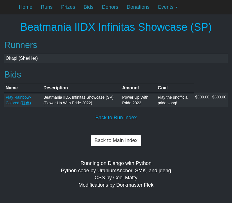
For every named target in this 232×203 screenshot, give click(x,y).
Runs (47, 7)
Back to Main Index (115, 140)
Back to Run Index (116, 117)
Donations (138, 7)
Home (25, 7)
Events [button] (168, 7)
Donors (110, 7)
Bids (88, 7)
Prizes (68, 7)
